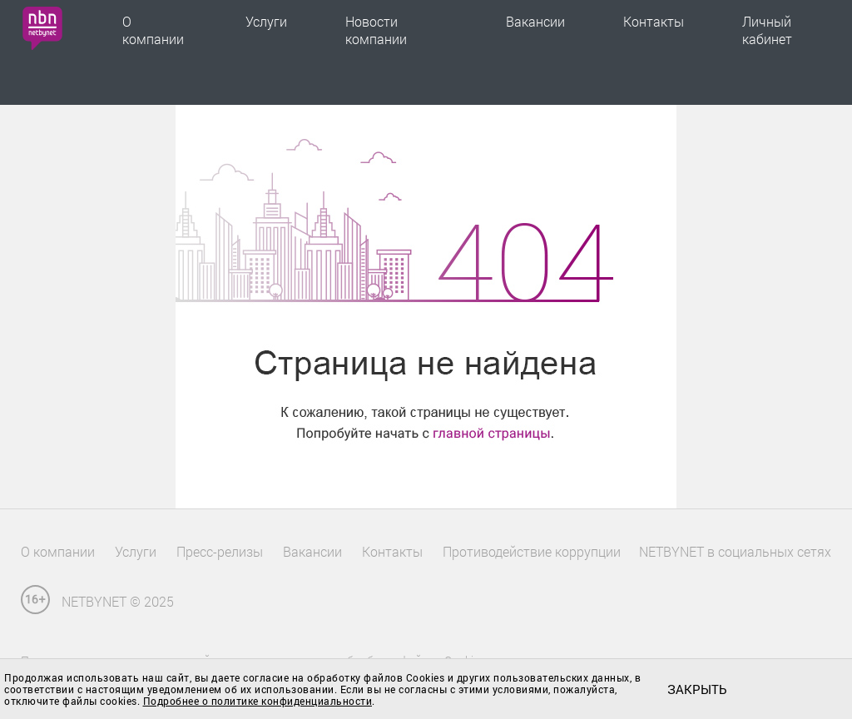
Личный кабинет (767, 29)
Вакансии (535, 21)
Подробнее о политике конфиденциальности (258, 700)
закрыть (696, 689)
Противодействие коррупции (532, 551)
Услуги (266, 21)
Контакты (653, 21)
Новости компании (376, 29)
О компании (153, 29)
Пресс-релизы (219, 551)
